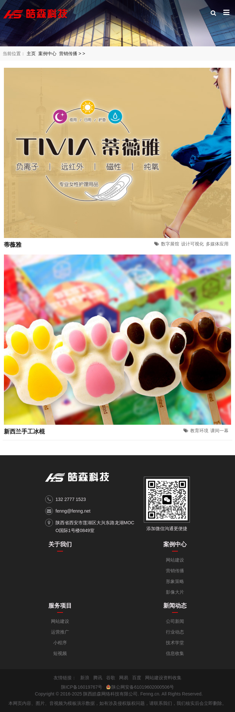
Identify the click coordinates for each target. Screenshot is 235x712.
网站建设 (175, 560)
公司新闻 (175, 621)
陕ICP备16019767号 (82, 687)
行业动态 (175, 632)
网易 (123, 677)
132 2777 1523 (71, 499)
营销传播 (68, 53)
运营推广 (60, 632)
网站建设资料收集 (163, 677)
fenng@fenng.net (73, 511)
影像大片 (175, 592)
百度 (136, 677)
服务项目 (60, 605)
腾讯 (97, 677)
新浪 (84, 677)
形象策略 (175, 581)
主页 (31, 53)
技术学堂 (175, 642)
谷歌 (110, 677)
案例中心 (47, 53)
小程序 (60, 642)
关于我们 (60, 544)
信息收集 (175, 653)
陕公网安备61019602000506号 (142, 687)
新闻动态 (175, 605)
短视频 (60, 653)
